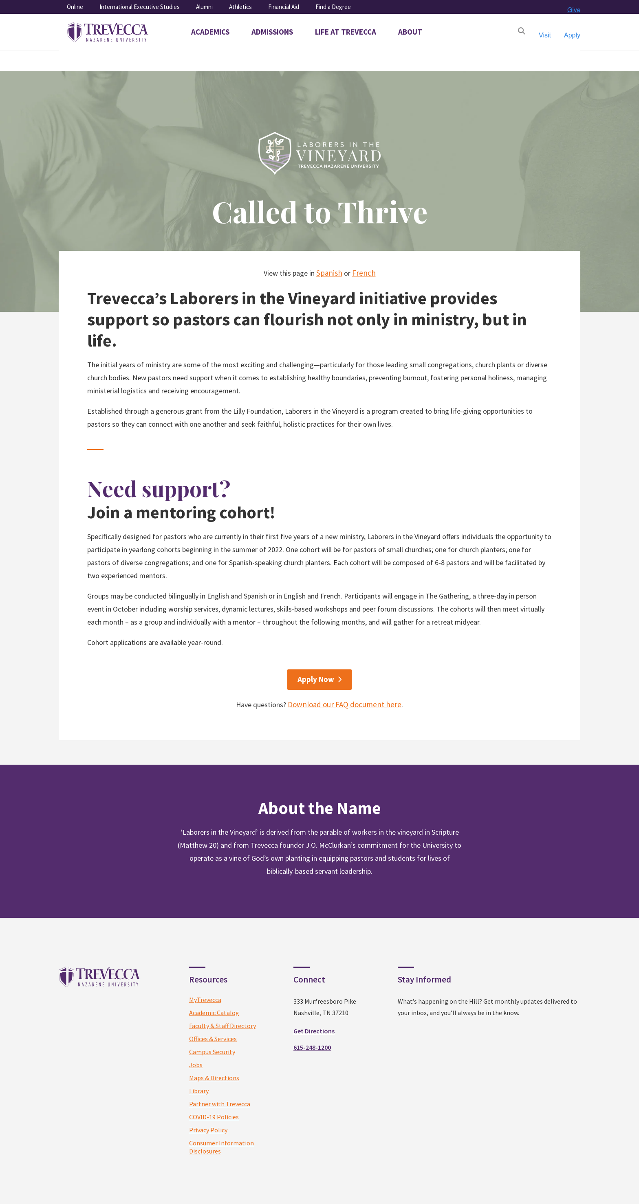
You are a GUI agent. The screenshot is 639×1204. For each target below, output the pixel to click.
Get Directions (314, 1031)
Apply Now (315, 679)
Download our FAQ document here (344, 704)
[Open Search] (521, 32)
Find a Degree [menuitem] (333, 7)
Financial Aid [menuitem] (283, 7)
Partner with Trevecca (219, 1104)
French (364, 273)
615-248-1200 (312, 1047)
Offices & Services (213, 1039)
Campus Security (212, 1052)
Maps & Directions (214, 1078)
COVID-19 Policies (214, 1117)
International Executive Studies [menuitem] (139, 7)
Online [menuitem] (75, 7)
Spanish (329, 273)
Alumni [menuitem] (204, 7)
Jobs (196, 1065)
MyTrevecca (205, 1000)
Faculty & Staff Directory (222, 1026)
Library (199, 1091)
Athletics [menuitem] (240, 7)
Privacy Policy (208, 1130)
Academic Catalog (214, 1013)
